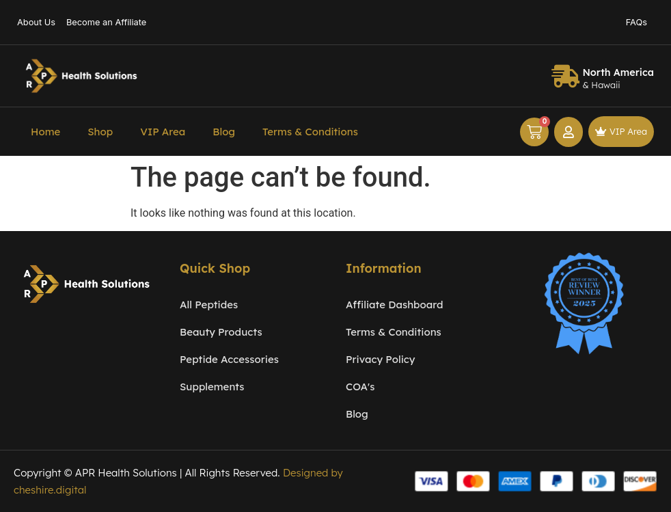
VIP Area (162, 131)
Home (45, 131)
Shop (100, 131)
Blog (224, 131)
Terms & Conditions (310, 131)
